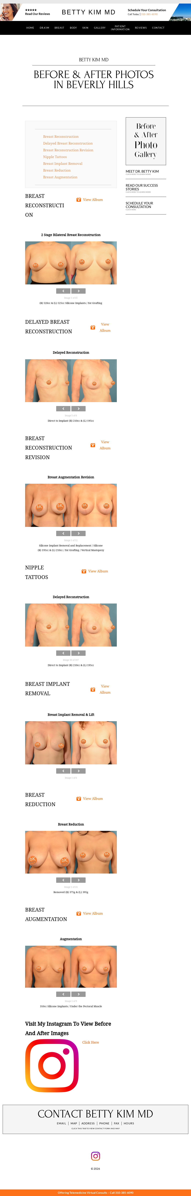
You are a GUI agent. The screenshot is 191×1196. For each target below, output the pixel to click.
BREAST (60, 27)
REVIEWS (141, 27)
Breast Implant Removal (62, 164)
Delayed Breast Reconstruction (68, 143)
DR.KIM (44, 27)
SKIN (85, 27)
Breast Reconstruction (61, 137)
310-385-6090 (149, 14)
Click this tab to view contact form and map (95, 1128)
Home (30, 27)
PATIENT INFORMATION (120, 28)
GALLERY (100, 27)
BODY (73, 27)
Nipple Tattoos (55, 157)
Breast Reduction (57, 170)
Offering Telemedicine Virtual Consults (82, 1192)
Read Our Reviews (37, 14)
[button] (90, 200)
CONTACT (158, 27)
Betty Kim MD (89, 12)
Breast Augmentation (60, 177)
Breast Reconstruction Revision (68, 150)
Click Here (90, 1042)
